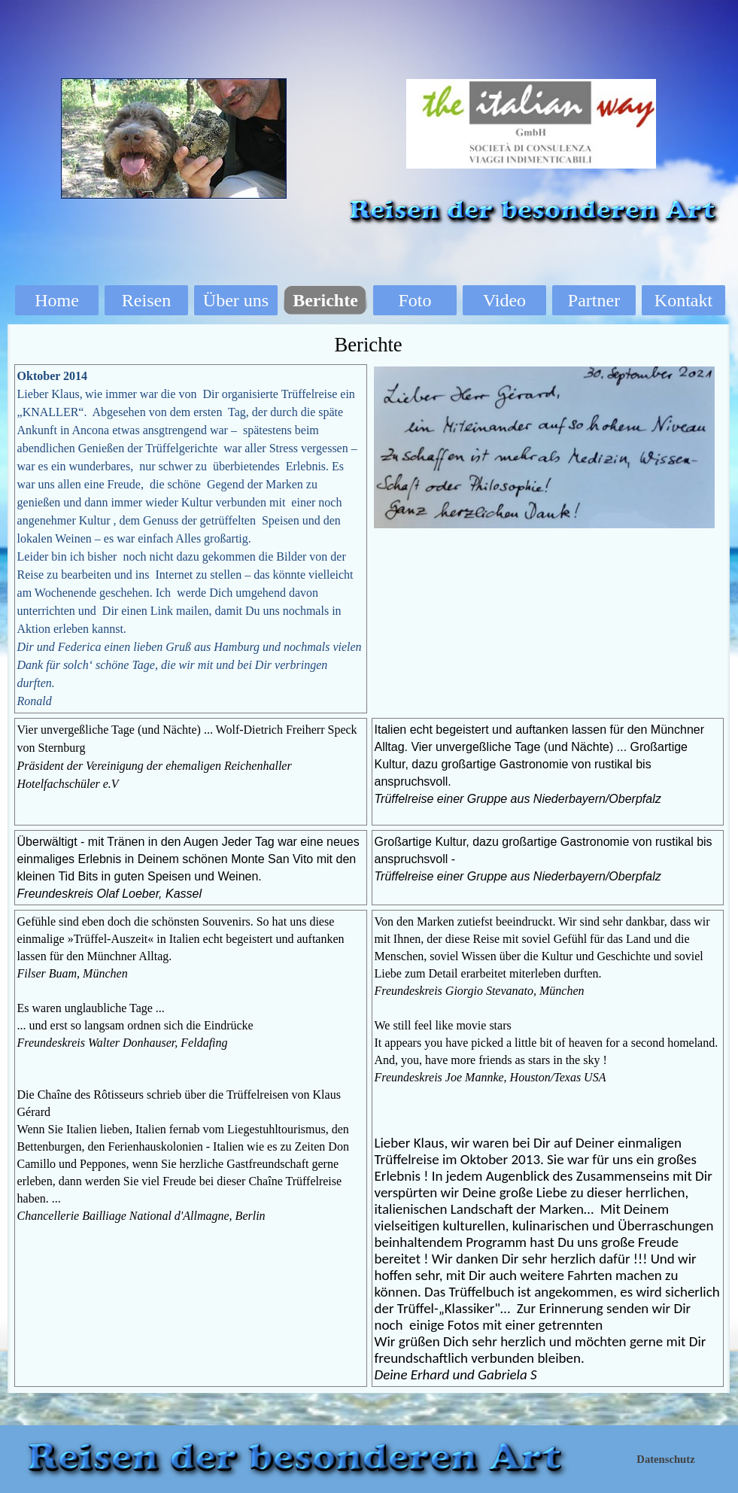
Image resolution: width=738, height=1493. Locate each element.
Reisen (146, 300)
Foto (414, 300)
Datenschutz (665, 1459)
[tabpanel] (190, 538)
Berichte (325, 300)
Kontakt (683, 300)
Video (504, 300)
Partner (594, 300)
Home (57, 300)
